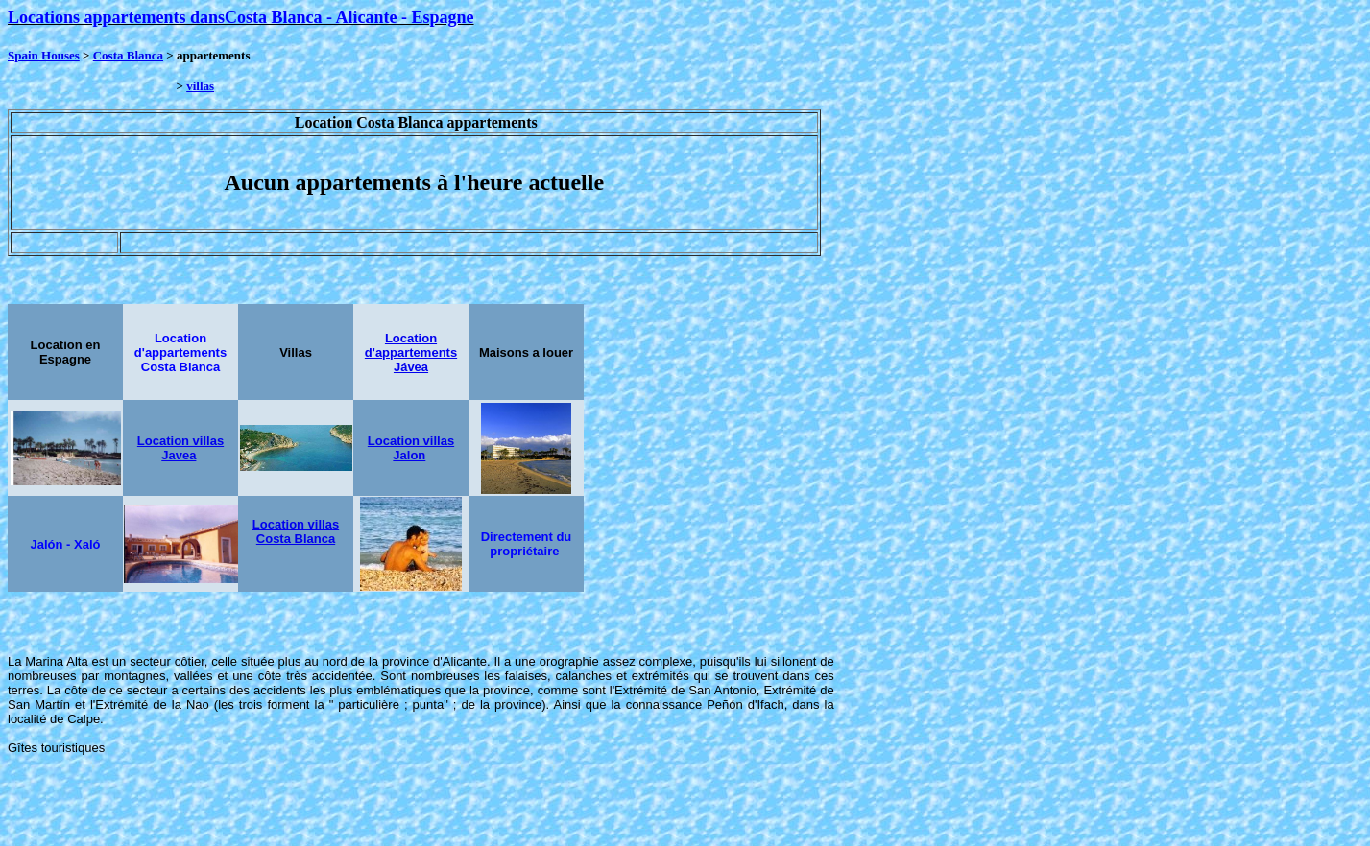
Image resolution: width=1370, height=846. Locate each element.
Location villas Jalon (411, 448)
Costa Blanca (128, 55)
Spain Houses (44, 55)
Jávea (411, 367)
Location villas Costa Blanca (295, 531)
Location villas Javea (180, 448)
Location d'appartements (411, 345)
